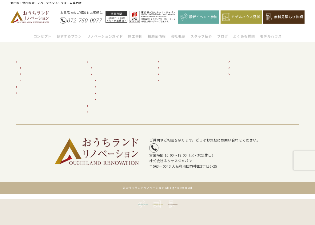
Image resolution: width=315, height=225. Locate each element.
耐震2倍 (29, 64)
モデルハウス (270, 32)
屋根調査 (104, 89)
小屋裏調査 (106, 95)
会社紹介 (167, 58)
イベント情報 (242, 64)
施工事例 (135, 32)
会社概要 (178, 32)
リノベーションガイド (105, 32)
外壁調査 (104, 83)
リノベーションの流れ (110, 64)
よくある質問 (244, 32)
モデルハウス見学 (241, 17)
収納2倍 (29, 76)
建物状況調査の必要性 (110, 70)
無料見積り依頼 (243, 70)
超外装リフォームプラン (37, 89)
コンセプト (42, 32)
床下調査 (104, 76)
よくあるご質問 (172, 76)
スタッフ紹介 (201, 32)
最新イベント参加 (198, 17)
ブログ (222, 32)
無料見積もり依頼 (284, 17)
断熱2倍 (29, 70)
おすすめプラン (69, 32)
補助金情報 (156, 32)
